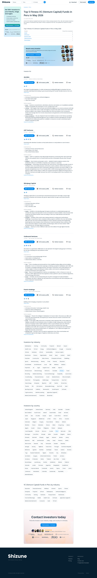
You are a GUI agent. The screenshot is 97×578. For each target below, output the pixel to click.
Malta (49, 434)
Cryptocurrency (29, 392)
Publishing (66, 358)
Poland (55, 456)
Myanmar (27, 440)
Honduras (27, 459)
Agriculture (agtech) (52, 392)
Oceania (67, 418)
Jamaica (62, 456)
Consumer (68, 349)
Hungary (41, 422)
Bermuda (63, 431)
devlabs (25, 32)
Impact (65, 346)
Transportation (55, 380)
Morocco (44, 431)
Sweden (56, 443)
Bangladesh (56, 465)
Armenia (66, 412)
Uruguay (35, 456)
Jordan (34, 465)
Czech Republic (29, 431)
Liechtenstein (40, 440)
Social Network (37, 364)
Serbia (66, 440)
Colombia (44, 471)
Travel (67, 370)
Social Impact (55, 389)
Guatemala (52, 471)
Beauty (43, 361)
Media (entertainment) (31, 395)
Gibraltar (27, 425)
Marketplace (28, 346)
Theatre (27, 386)
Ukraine (61, 437)
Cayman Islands (35, 468)
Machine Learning (40, 392)
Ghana (39, 428)
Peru (30, 7)
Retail (50, 355)
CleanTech (27, 380)
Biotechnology (38, 370)
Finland (53, 428)
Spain (50, 415)
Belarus (57, 422)
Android (62, 355)
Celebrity (38, 389)
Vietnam (65, 415)
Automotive (68, 374)
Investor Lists (81, 560)
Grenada (27, 465)
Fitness (61, 370)
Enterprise (36, 383)
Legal (38, 367)
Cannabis (54, 370)
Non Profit (59, 386)
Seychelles (60, 471)
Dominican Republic (66, 446)
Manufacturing (34, 361)
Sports (26, 361)
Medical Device (56, 377)
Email (49, 361)
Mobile (53, 367)
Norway (34, 446)
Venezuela (48, 443)
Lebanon (54, 437)
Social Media (28, 364)
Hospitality (60, 374)
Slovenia (69, 449)
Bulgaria (63, 434)
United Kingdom (29, 409)
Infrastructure (28, 370)
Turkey (48, 440)
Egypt (47, 437)
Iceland (62, 449)
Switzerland (36, 471)
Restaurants (46, 389)
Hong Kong (61, 425)
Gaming (36, 346)
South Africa (58, 415)
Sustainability (49, 352)
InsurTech (64, 380)
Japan (26, 418)
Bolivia (42, 459)
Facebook (41, 395)
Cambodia (44, 468)
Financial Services (39, 377)
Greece (48, 425)
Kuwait (33, 428)
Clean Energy (28, 383)
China (54, 418)
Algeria (26, 428)
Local (45, 364)
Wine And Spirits (66, 377)
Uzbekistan (52, 462)
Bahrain (64, 422)
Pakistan (67, 462)
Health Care (28, 349)
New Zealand (28, 412)
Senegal (27, 446)
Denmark (34, 437)
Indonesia (27, 422)
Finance (35, 355)
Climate (27, 352)
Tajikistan (40, 446)
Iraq (57, 453)
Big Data (44, 383)
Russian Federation (35, 453)
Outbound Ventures (28, 38)
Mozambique (28, 462)
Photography (36, 380)
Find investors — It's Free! (12, 25)
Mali (33, 440)
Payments (27, 367)
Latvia (69, 468)
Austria (51, 468)
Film (33, 386)
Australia (60, 409)
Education (62, 361)
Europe (44, 415)
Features (70, 558)
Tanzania (51, 453)
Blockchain (49, 395)
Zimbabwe (63, 453)
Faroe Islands (49, 422)
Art (33, 367)
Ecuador (56, 434)
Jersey (67, 437)
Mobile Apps (46, 380)
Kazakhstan (65, 465)
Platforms (47, 370)
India (54, 409)
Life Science (39, 386)
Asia (32, 415)
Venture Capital (59, 352)
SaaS (66, 386)
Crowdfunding (28, 377)
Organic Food (46, 367)
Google (61, 349)
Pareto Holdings (27, 40)
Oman (64, 468)
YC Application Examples (83, 562)
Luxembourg (37, 462)
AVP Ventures (26, 34)
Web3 (68, 355)
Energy (42, 349)
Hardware (34, 352)
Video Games (45, 358)
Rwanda (36, 443)
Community (44, 346)
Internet (55, 361)
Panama (60, 440)
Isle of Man (56, 459)
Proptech (52, 346)
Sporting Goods (29, 389)
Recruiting (27, 374)
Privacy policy (81, 573)
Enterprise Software (56, 358)
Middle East (42, 418)
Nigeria (44, 453)
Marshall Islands (29, 474)
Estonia (37, 431)
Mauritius (63, 443)
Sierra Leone (28, 443)
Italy (42, 443)
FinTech (36, 349)
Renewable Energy (49, 386)
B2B (50, 364)
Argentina (48, 465)
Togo (26, 453)
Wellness (56, 364)
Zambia (45, 462)
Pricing (70, 560)
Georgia (43, 434)
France (33, 425)
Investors (26, 7)
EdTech (41, 352)
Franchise (27, 358)
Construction (35, 358)
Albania (60, 462)
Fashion (56, 383)
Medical (63, 364)
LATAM (48, 418)
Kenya (26, 468)
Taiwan (56, 449)
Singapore (33, 418)
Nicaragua (27, 434)
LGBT (50, 383)
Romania (41, 465)
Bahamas (27, 449)
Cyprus (58, 468)
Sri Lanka (38, 415)
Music (56, 355)
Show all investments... (29, 122)
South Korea (37, 412)
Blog (79, 558)
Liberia (68, 425)
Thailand (49, 459)
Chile (69, 431)
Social (47, 377)
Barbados (40, 425)
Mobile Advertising (37, 374)
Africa (60, 418)
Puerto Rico (49, 446)
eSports (60, 367)
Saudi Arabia (52, 412)
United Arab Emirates (45, 456)
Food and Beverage (49, 374)
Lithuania (27, 437)
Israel (54, 440)
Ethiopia (41, 437)
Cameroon (27, 471)
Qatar (26, 415)
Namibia (41, 449)
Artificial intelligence (52, 349)
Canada (67, 409)
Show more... (27, 92)
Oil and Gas (64, 383)
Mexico (69, 434)
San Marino (27, 456)
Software (64, 389)
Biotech (59, 346)
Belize (54, 425)
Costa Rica (35, 434)
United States (39, 409)
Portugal (56, 446)
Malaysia (60, 428)
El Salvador (35, 459)
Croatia (51, 431)
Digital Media (43, 355)
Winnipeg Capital (27, 36)
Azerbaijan (48, 449)
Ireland (45, 412)
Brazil (60, 412)
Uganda (35, 449)
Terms (87, 573)
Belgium (35, 422)
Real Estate (28, 355)
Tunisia (63, 459)
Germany (48, 409)
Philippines (46, 428)
